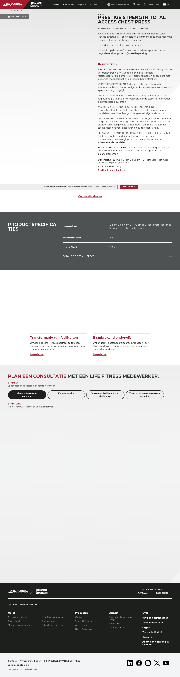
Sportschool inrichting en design (121, 618)
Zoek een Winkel (152, 622)
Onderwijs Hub (116, 627)
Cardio (78, 617)
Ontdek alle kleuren (90, 196)
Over (145, 613)
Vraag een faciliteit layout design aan (105, 394)
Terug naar (15, 11)
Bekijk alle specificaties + (111, 170)
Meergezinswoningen (19, 625)
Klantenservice (66, 393)
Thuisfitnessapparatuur (53, 617)
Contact (94, 4)
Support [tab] (82, 4)
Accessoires (80, 625)
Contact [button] (12, 661)
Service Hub (115, 623)
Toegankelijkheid (152, 632)
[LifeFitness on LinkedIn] (130, 663)
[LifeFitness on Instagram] (148, 663)
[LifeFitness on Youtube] (166, 663)
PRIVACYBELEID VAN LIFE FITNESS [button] (62, 661)
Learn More (37, 354)
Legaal (146, 627)
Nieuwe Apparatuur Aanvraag (27, 394)
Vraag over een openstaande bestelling (144, 394)
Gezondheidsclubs (17, 617)
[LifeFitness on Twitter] (157, 663)
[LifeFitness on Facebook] (139, 663)
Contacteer (129, 187)
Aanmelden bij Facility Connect (155, 643)
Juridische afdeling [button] (18, 665)
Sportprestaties (49, 621)
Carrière (147, 637)
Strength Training (84, 621)
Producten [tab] (68, 4)
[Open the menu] (167, 4)
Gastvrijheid (14, 621)
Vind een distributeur (155, 617)
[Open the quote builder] (151, 4)
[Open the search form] (136, 4)
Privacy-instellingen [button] (30, 661)
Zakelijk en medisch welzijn (55, 625)
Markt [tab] (56, 4)
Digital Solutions (83, 629)
